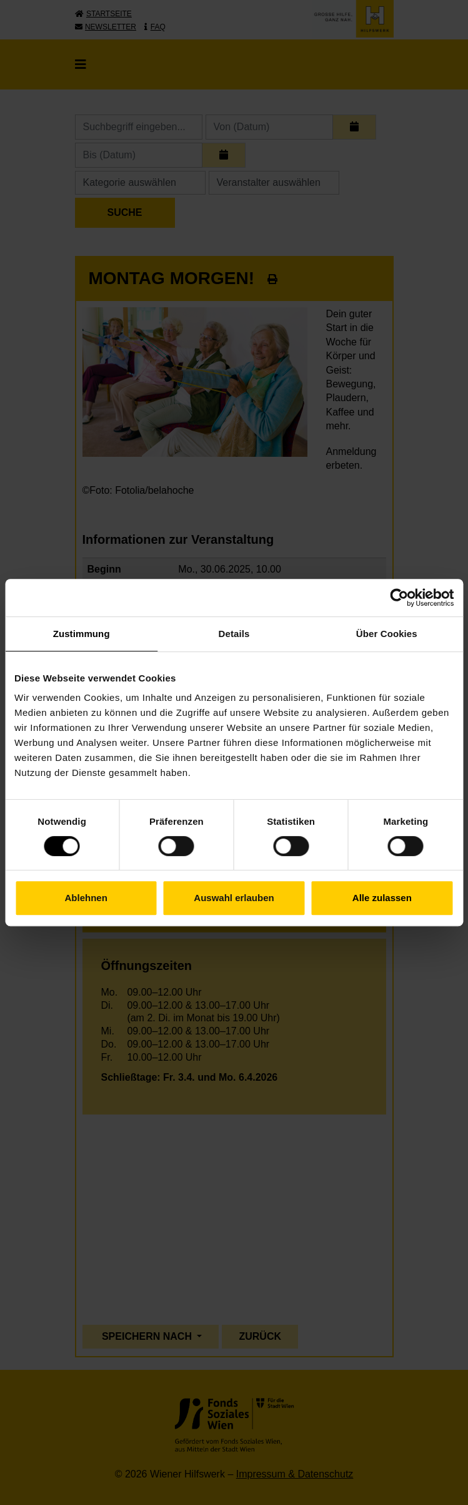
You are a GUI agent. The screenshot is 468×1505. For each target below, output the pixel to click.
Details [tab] (234, 633)
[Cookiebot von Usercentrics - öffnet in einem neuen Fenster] (399, 597)
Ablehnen (86, 897)
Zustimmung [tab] (81, 633)
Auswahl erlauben (234, 897)
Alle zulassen (382, 897)
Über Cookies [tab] (386, 633)
